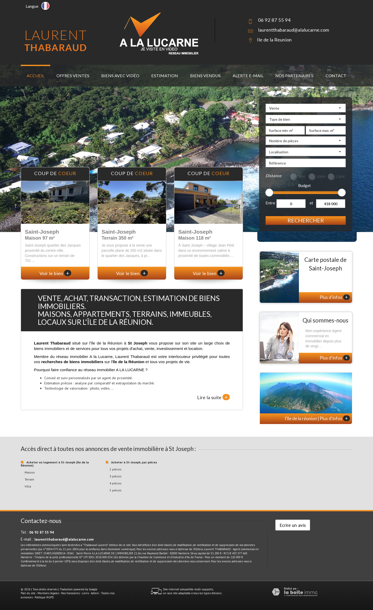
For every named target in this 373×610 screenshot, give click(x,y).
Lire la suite (213, 397)
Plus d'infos (335, 297)
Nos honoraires (70, 593)
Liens (85, 593)
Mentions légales (48, 593)
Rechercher (306, 220)
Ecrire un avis (292, 525)
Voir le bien (55, 273)
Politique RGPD (44, 597)
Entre (270, 202)
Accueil (35, 75)
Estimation (164, 75)
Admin (95, 593)
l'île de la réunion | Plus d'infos (317, 418)
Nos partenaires (294, 75)
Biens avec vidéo (120, 75)
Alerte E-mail (248, 75)
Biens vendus (205, 75)
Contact (336, 75)
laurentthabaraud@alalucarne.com (293, 30)
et (311, 202)
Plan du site (28, 593)
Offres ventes (72, 75)
